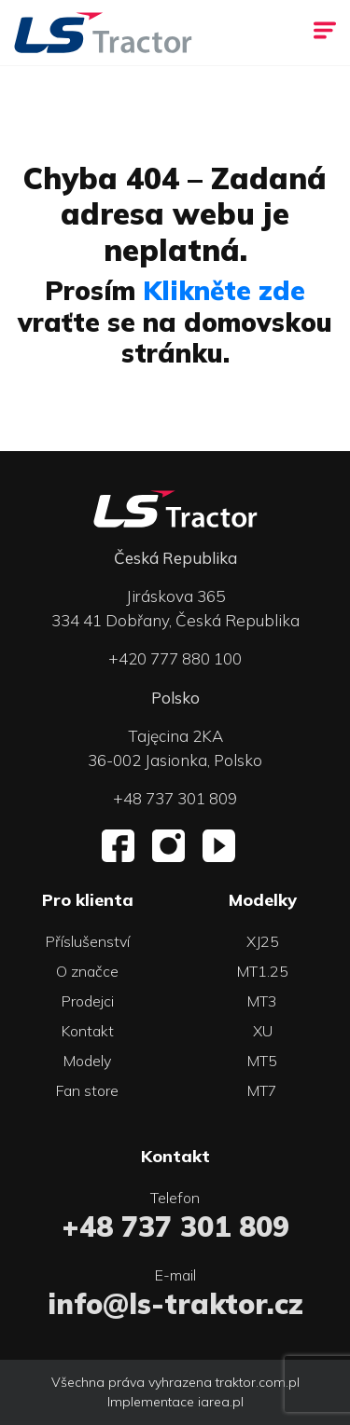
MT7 (262, 1090)
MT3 (262, 1001)
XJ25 (262, 941)
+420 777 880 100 (175, 658)
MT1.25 (262, 971)
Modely (87, 1060)
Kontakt (88, 1030)
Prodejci (88, 1001)
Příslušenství (88, 941)
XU (263, 1030)
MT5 (262, 1060)
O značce (87, 971)
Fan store (87, 1090)
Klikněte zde (224, 290)
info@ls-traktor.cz (175, 1304)
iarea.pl (221, 1401)
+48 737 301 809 (175, 798)
